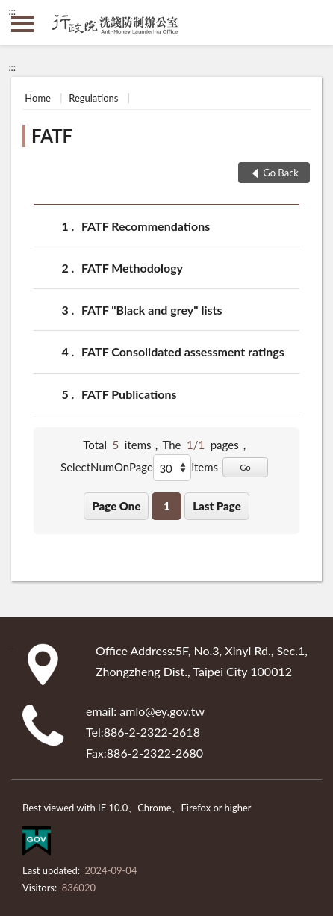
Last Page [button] (217, 506)
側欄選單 (22, 24)
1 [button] (167, 506)
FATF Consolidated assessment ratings (182, 351)
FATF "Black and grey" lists (151, 309)
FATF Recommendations (145, 226)
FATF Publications (129, 394)
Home (38, 98)
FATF (51, 135)
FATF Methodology (132, 267)
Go (245, 467)
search (310, 22)
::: (12, 11)
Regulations (93, 98)
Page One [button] (116, 506)
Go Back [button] (281, 173)
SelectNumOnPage (106, 467)
